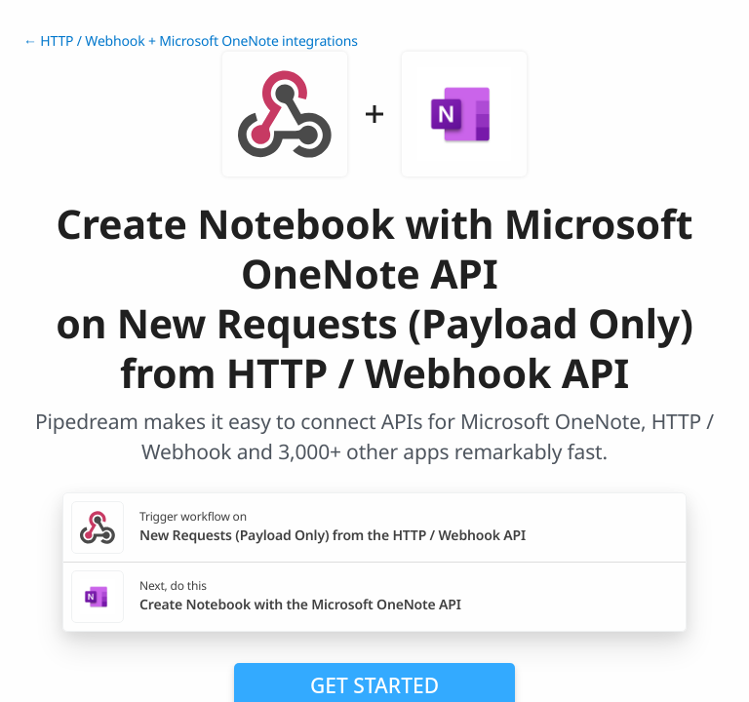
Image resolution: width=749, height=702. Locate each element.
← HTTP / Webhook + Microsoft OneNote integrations (190, 41)
